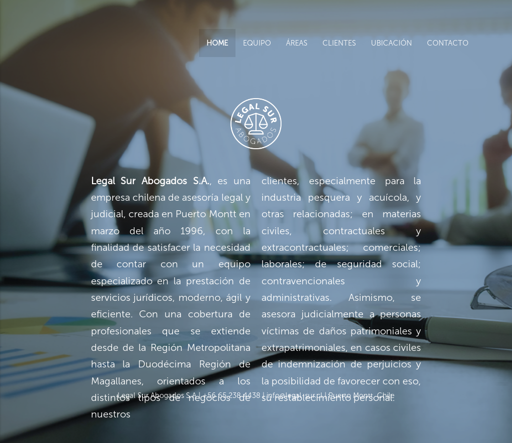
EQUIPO (257, 43)
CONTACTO (447, 43)
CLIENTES (339, 43)
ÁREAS (297, 43)
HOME (217, 43)
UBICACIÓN (391, 43)
